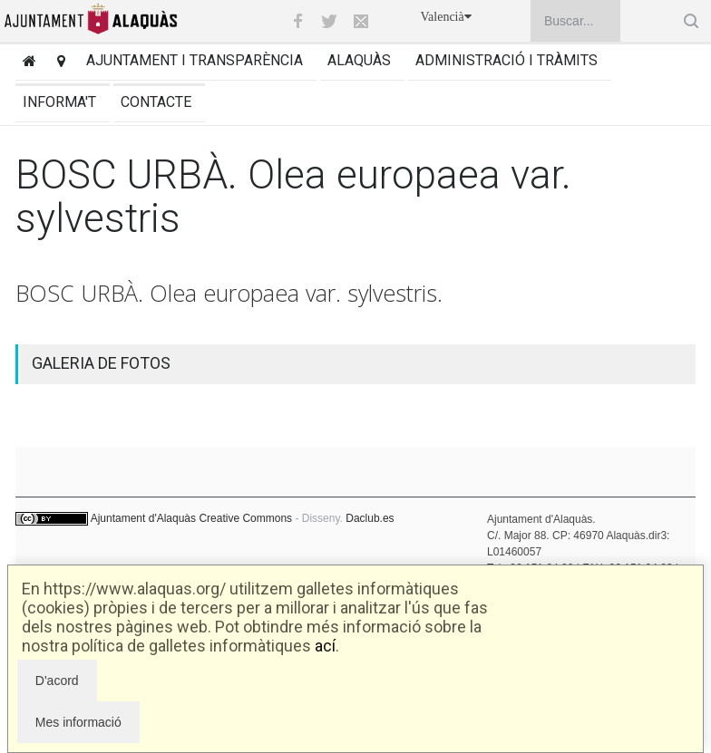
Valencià (446, 17)
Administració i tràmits (506, 60)
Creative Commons (245, 518)
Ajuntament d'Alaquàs (143, 518)
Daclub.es (370, 518)
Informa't (59, 102)
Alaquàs (359, 60)
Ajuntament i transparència (194, 60)
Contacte (156, 102)
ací (325, 645)
